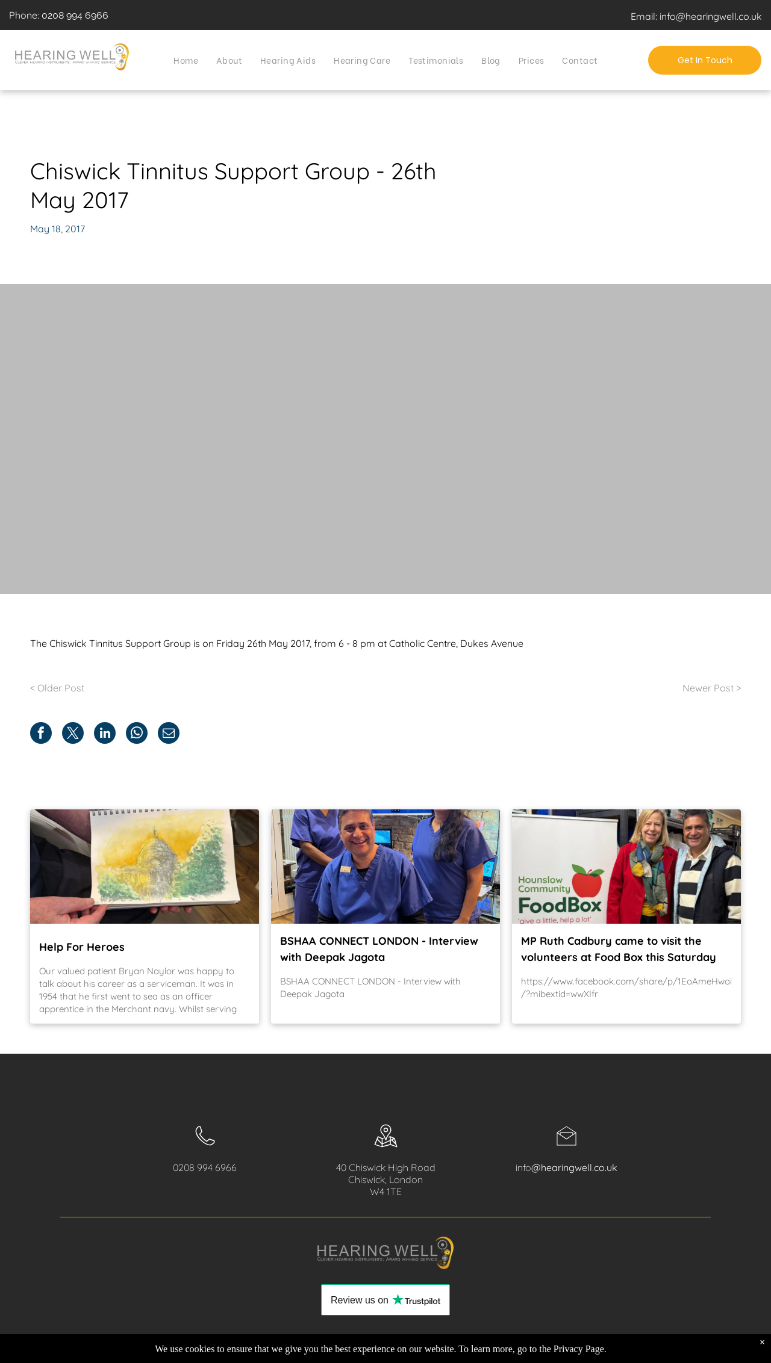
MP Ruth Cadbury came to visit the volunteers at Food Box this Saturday (618, 949)
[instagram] (663, 1349)
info (523, 1167)
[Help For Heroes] (144, 866)
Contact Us (196, 1345)
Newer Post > (711, 688)
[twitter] (702, 1349)
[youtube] (683, 1349)
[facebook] (644, 1349)
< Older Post (57, 688)
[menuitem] (185, 60)
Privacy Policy (89, 1345)
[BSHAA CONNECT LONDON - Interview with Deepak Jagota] (385, 866)
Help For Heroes (82, 947)
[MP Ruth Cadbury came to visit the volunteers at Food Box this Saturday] (626, 866)
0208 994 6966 (75, 15)
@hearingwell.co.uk (574, 1167)
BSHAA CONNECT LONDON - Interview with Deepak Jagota (379, 949)
